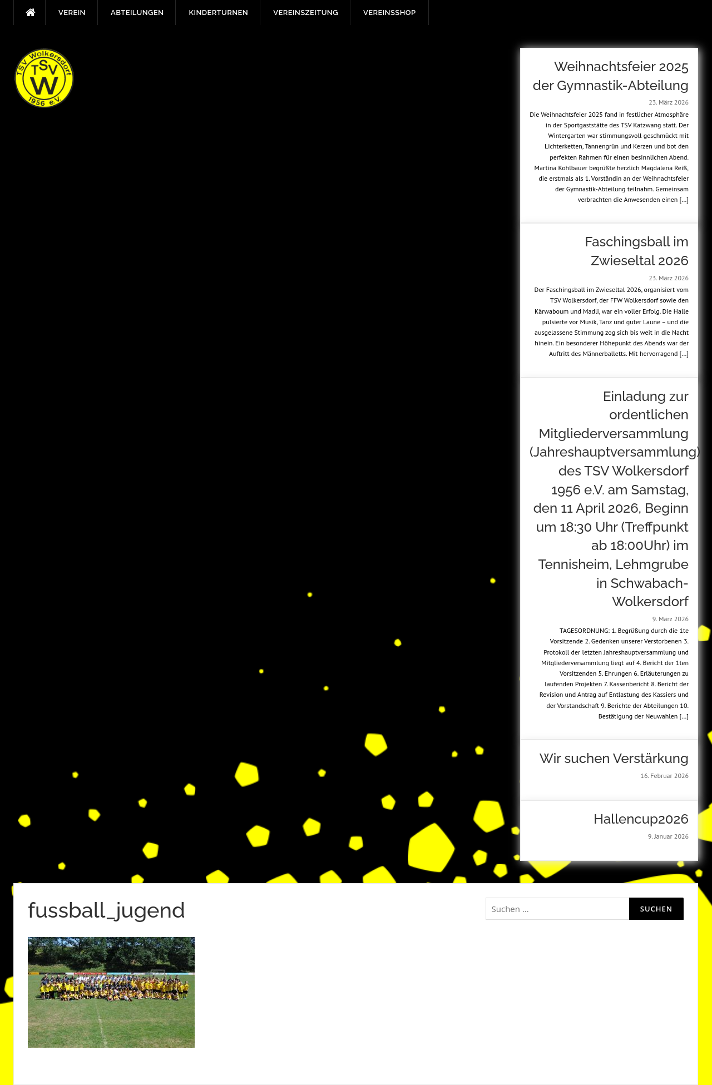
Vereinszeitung (305, 12)
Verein (72, 12)
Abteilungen (137, 12)
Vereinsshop (389, 12)
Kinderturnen (218, 12)
